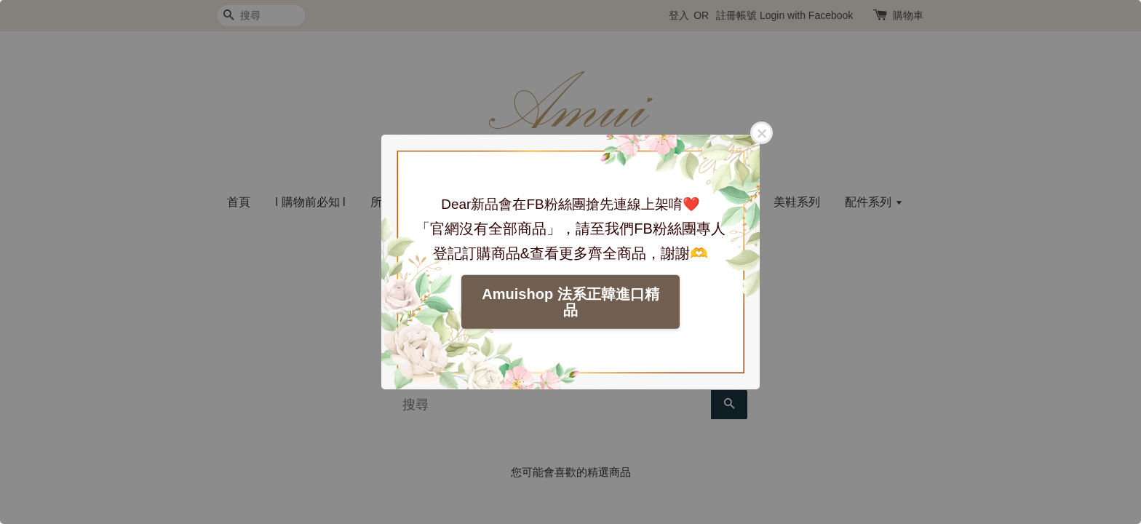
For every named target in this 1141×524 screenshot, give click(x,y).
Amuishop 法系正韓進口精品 (570, 302)
